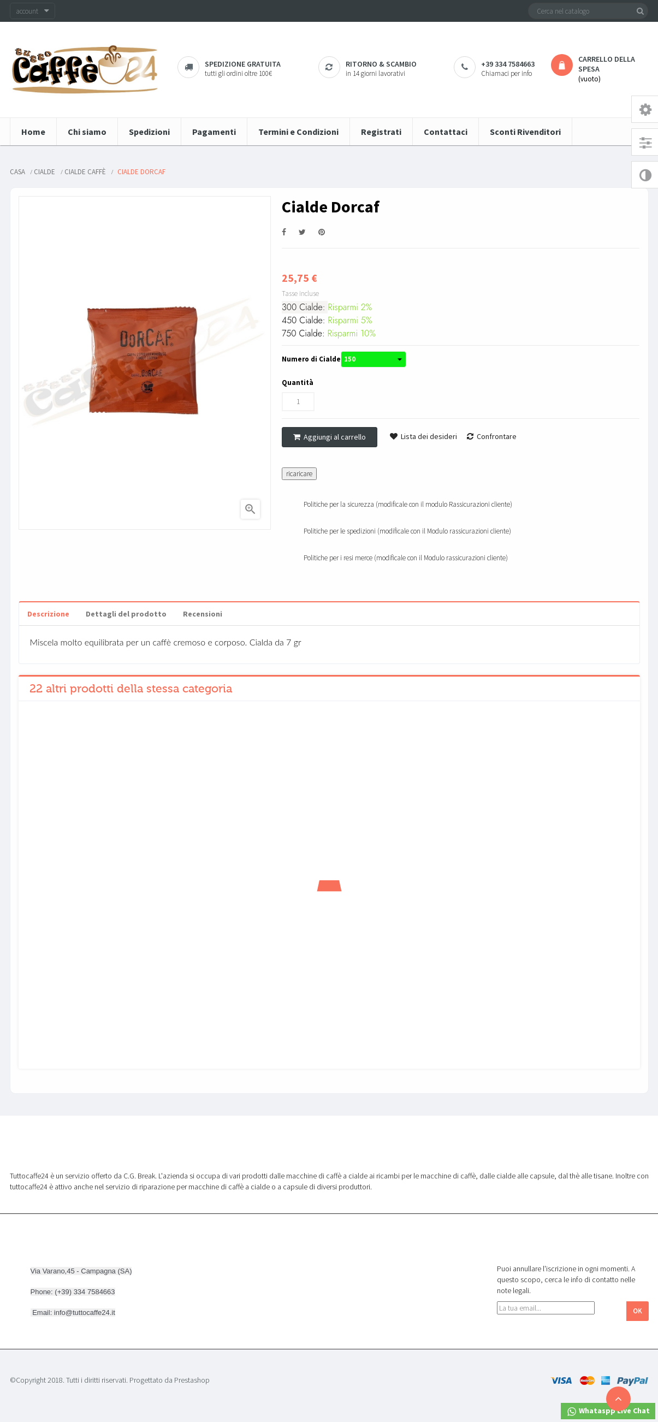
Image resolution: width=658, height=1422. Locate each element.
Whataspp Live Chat (608, 1411)
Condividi (284, 232)
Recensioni (202, 614)
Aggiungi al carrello (329, 437)
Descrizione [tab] (48, 614)
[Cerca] (588, 11)
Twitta (302, 232)
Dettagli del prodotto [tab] (126, 614)
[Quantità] (298, 401)
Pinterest (321, 232)
